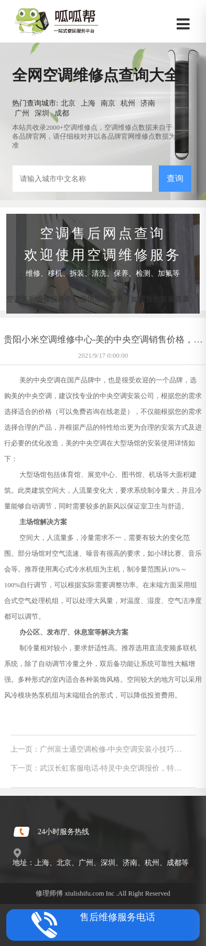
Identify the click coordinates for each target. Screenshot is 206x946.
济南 (147, 103)
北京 (68, 103)
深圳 (42, 113)
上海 (88, 103)
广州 (22, 113)
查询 (175, 178)
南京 (108, 103)
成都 (62, 113)
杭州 (128, 103)
